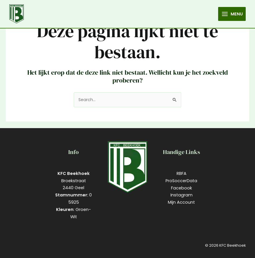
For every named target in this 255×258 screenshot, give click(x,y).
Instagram (181, 195)
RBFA (181, 173)
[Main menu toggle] (232, 14)
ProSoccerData (181, 181)
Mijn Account (181, 202)
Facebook (181, 188)
